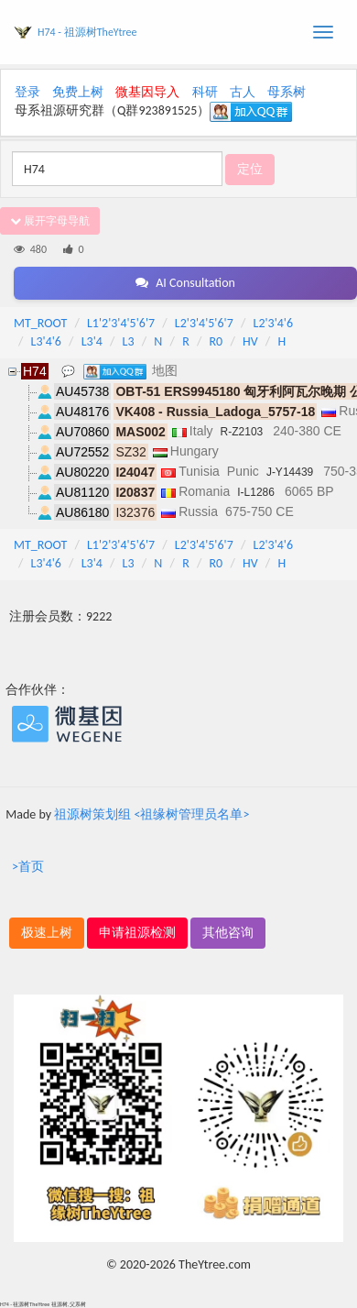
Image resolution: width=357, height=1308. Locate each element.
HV (250, 341)
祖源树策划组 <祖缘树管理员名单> (151, 814)
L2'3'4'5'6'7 (204, 323)
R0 (216, 341)
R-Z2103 (242, 431)
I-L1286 (256, 492)
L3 (129, 341)
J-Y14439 (289, 472)
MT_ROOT (40, 323)
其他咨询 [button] (228, 932)
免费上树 (77, 92)
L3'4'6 (46, 341)
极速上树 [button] (46, 932)
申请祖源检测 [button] (137, 932)
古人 (242, 92)
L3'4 (92, 341)
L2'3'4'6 (274, 323)
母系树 (286, 92)
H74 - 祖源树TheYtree (87, 32)
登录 (27, 92)
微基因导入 (147, 92)
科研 (205, 92)
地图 (165, 370)
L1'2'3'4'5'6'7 (121, 323)
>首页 (28, 866)
